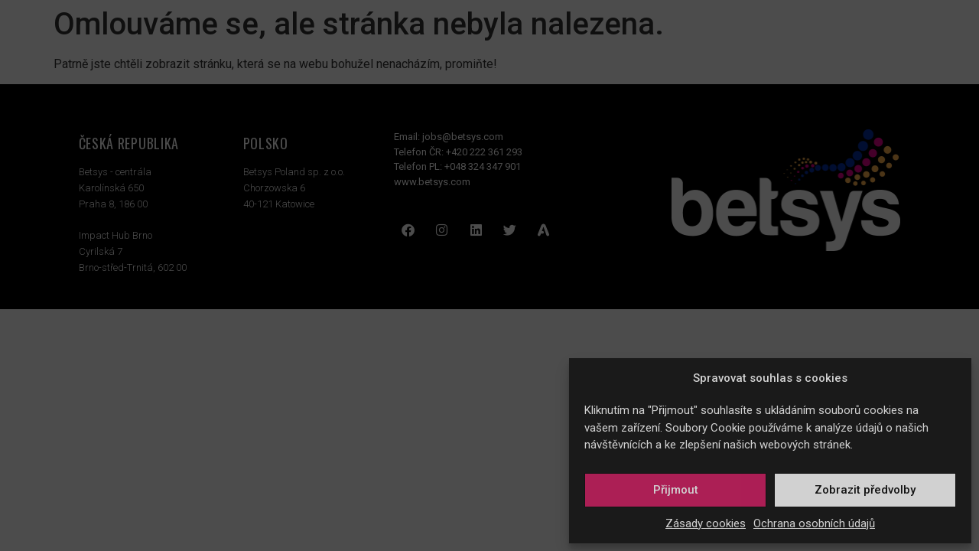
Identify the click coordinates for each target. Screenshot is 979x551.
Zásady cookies (705, 523)
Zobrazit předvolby (865, 490)
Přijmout (675, 490)
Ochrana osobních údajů (814, 523)
